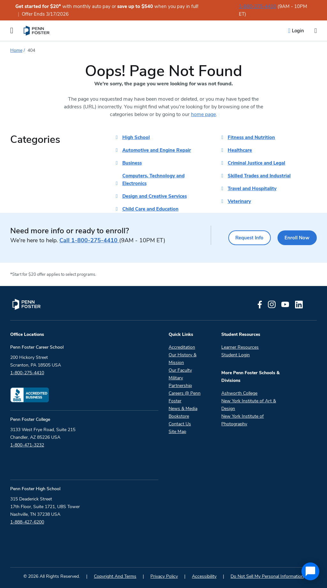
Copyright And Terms (115, 576)
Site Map (177, 432)
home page (203, 114)
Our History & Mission (182, 359)
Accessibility (204, 576)
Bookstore (179, 416)
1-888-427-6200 (27, 522)
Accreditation (182, 347)
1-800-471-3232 (27, 445)
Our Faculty (180, 370)
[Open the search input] (315, 30)
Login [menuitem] (298, 30)
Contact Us (180, 424)
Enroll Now (296, 238)
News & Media (183, 409)
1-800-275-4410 (257, 6)
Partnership (180, 386)
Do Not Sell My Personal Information (267, 576)
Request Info (245, 238)
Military (176, 378)
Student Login (235, 355)
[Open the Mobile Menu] (11, 31)
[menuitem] (37, 31)
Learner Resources (240, 347)
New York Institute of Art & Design (248, 405)
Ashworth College (239, 393)
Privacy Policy (164, 576)
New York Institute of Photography (242, 420)
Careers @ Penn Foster (185, 397)
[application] (310, 571)
